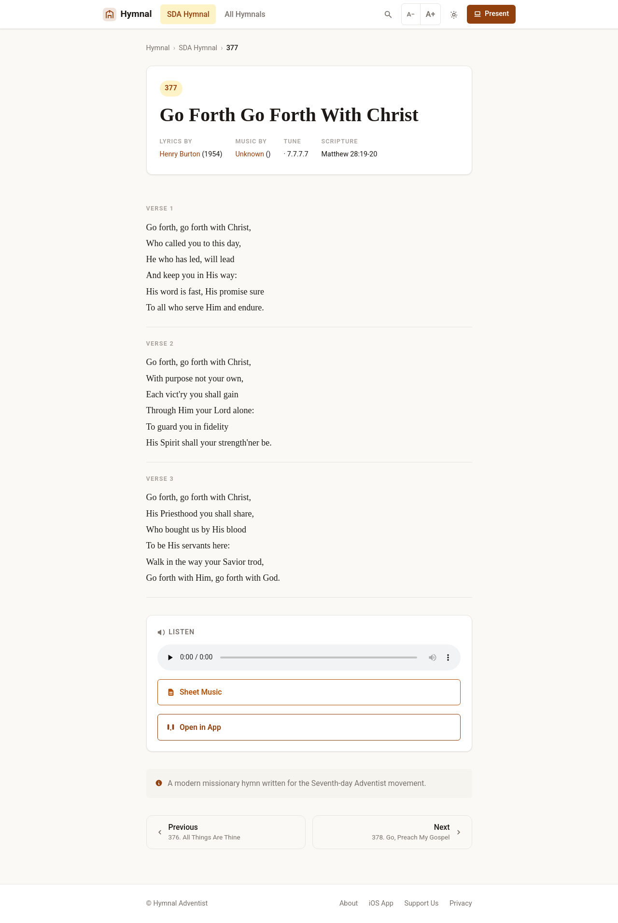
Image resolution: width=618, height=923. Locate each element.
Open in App (194, 727)
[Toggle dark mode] (454, 14)
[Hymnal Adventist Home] (127, 14)
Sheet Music (194, 692)
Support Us (421, 903)
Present (491, 14)
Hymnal (158, 48)
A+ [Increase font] (430, 14)
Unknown (249, 154)
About (348, 903)
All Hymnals (245, 14)
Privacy (460, 903)
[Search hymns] (388, 14)
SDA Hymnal (188, 14)
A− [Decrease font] (411, 14)
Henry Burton (180, 154)
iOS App (381, 903)
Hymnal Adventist (180, 903)
